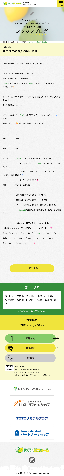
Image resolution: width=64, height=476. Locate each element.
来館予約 (30, 338)
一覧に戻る (32, 268)
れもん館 (6, 83)
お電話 (30, 358)
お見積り (30, 348)
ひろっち (30, 83)
